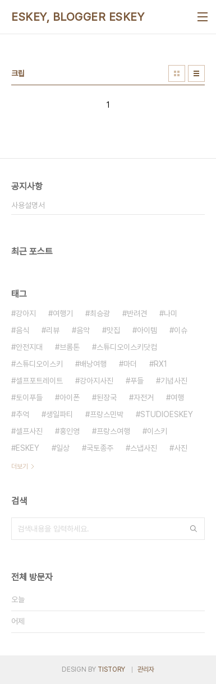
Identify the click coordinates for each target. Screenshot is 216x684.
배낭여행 (93, 363)
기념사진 (173, 380)
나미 (170, 313)
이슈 (180, 330)
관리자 (145, 669)
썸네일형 (176, 73)
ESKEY (27, 447)
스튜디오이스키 (39, 363)
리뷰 (52, 330)
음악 (83, 330)
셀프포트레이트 (39, 380)
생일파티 (59, 414)
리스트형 (196, 73)
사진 (180, 447)
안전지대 (29, 347)
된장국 (106, 397)
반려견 (137, 313)
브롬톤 (69, 347)
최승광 (100, 313)
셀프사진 (29, 431)
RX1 (160, 363)
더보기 (19, 466)
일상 (63, 447)
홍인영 (69, 431)
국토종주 (99, 447)
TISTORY (111, 669)
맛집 (113, 330)
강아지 (26, 313)
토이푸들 (29, 397)
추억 (22, 414)
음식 (22, 330)
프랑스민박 (106, 414)
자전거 (144, 397)
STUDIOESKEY (166, 414)
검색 (193, 528)
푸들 (137, 380)
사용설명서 (28, 205)
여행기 (63, 313)
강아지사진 (96, 380)
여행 (177, 397)
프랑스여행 (113, 431)
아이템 (147, 330)
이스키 (157, 431)
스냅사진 (143, 447)
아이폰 (69, 397)
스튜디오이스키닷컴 (126, 347)
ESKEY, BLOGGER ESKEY (77, 16)
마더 (130, 363)
